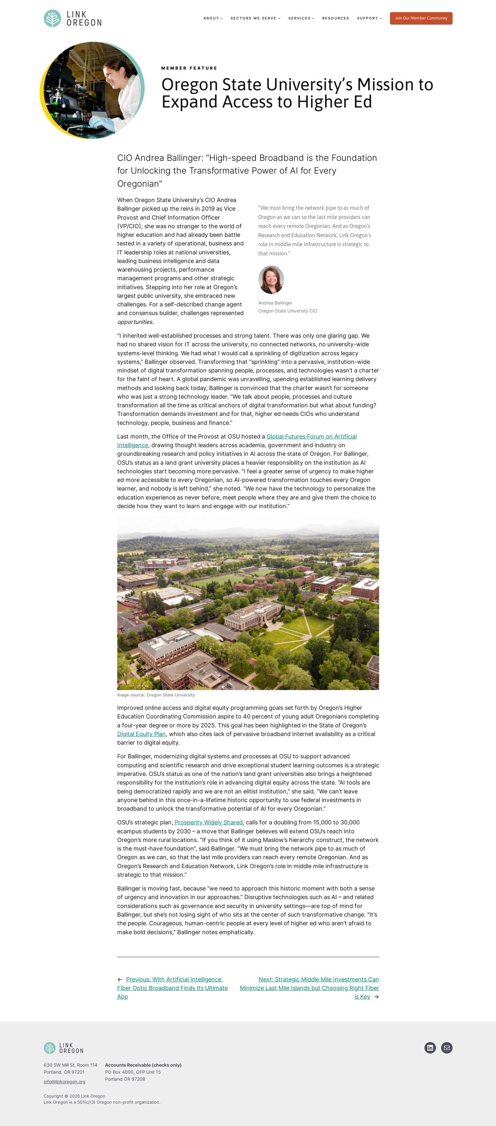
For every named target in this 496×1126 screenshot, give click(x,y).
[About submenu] (212, 18)
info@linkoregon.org (65, 1081)
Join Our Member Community (421, 18)
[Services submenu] (301, 18)
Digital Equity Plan (141, 734)
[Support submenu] (369, 18)
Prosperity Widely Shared (209, 822)
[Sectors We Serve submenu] (255, 18)
